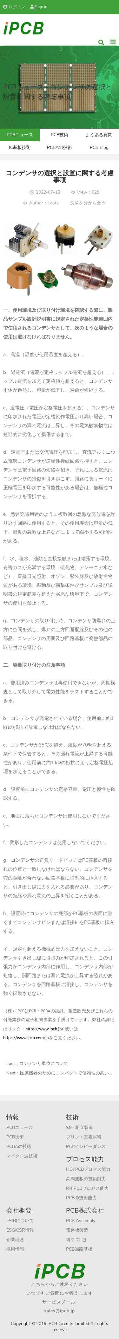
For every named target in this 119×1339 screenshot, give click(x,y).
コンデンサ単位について (43, 1063)
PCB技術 (59, 135)
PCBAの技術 (59, 147)
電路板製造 (77, 1230)
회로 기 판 (76, 1240)
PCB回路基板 (79, 1249)
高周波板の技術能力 (86, 1179)
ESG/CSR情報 (20, 1230)
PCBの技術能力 (81, 1198)
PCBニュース (20, 135)
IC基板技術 (20, 147)
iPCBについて (20, 1221)
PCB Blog (99, 147)
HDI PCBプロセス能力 (88, 1169)
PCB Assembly (80, 1221)
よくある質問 (99, 135)
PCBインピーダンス (86, 1147)
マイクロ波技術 (21, 1156)
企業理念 (15, 1240)
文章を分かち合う (88, 203)
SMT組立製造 (79, 1127)
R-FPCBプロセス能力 (87, 1188)
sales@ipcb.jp (59, 1311)
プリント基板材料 (84, 1137)
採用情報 (15, 1249)
